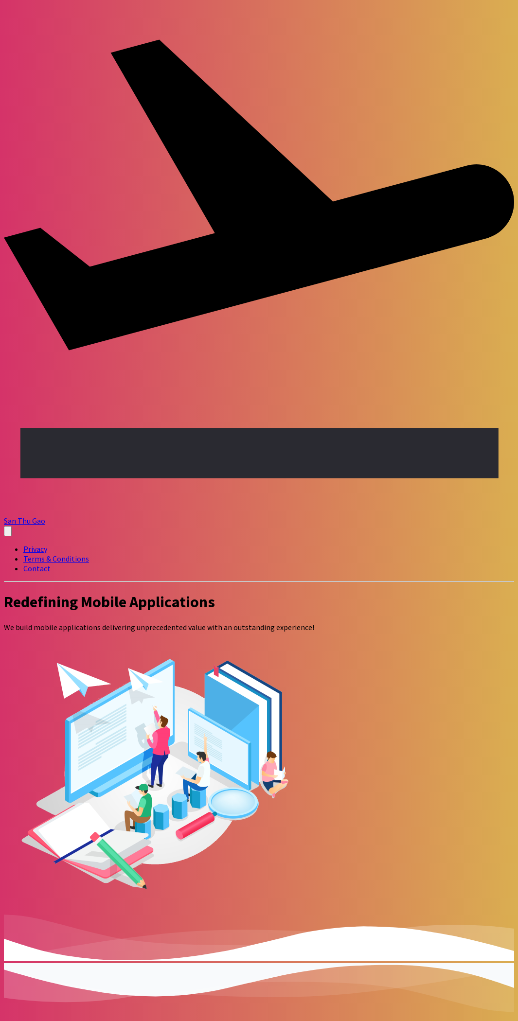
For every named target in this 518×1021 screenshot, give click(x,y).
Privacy (35, 549)
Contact (37, 568)
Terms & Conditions (56, 558)
